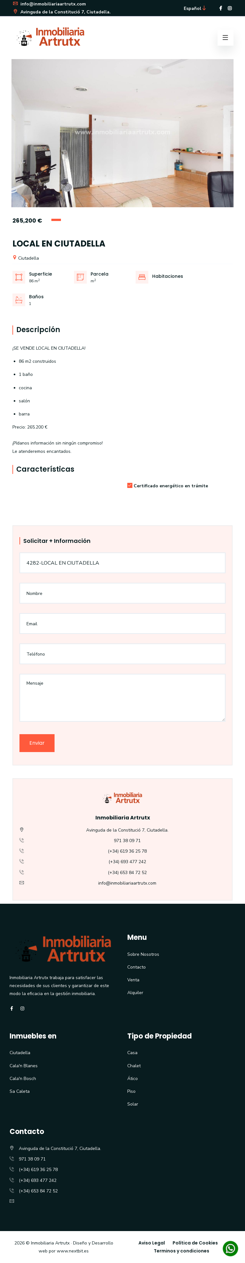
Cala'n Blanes (24, 1066)
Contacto (136, 967)
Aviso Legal (151, 1243)
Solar (132, 1104)
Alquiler (135, 993)
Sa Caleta (20, 1091)
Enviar (37, 743)
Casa (132, 1053)
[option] (122, 133)
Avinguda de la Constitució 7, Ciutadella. (61, 12)
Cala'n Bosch (23, 1079)
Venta (133, 980)
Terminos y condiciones (181, 1251)
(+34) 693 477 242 (127, 862)
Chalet (134, 1066)
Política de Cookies (195, 1243)
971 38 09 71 (127, 841)
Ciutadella (25, 258)
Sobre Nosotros (143, 954)
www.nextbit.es (73, 1251)
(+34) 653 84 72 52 (127, 873)
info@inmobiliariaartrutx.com (49, 4)
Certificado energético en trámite (167, 486)
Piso (131, 1091)
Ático (132, 1079)
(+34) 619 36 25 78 (127, 851)
